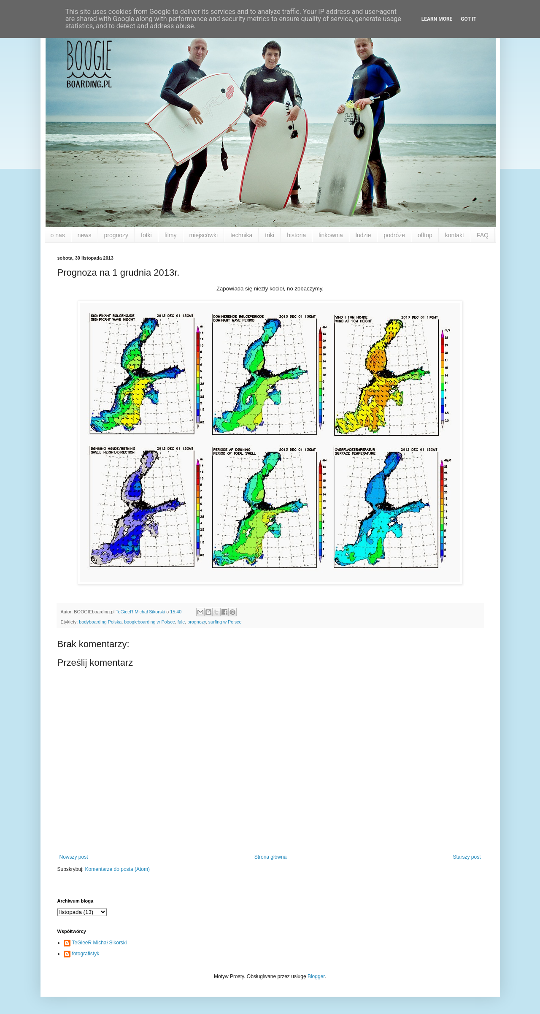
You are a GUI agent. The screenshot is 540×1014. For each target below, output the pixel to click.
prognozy (116, 235)
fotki (146, 235)
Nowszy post (73, 857)
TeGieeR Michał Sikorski (99, 943)
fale (181, 621)
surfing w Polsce (225, 621)
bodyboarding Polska (100, 621)
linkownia (331, 235)
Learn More (437, 19)
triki (269, 235)
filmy (171, 235)
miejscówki (203, 235)
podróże (394, 235)
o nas (58, 235)
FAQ (483, 235)
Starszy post (467, 857)
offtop (425, 235)
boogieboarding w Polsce (149, 621)
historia (296, 235)
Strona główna (270, 857)
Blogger (316, 976)
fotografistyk (86, 954)
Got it (468, 19)
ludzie (363, 235)
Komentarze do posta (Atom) (117, 869)
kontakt (454, 235)
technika (241, 235)
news (85, 235)
